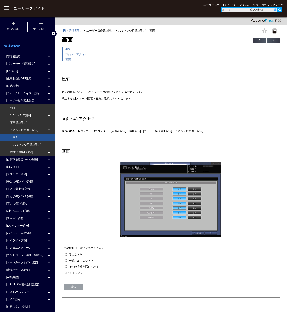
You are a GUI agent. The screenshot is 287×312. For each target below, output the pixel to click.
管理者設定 (76, 30)
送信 (73, 288)
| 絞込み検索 (256, 9)
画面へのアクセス (76, 54)
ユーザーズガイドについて (219, 4)
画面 (68, 59)
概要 (68, 48)
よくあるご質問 (249, 4)
